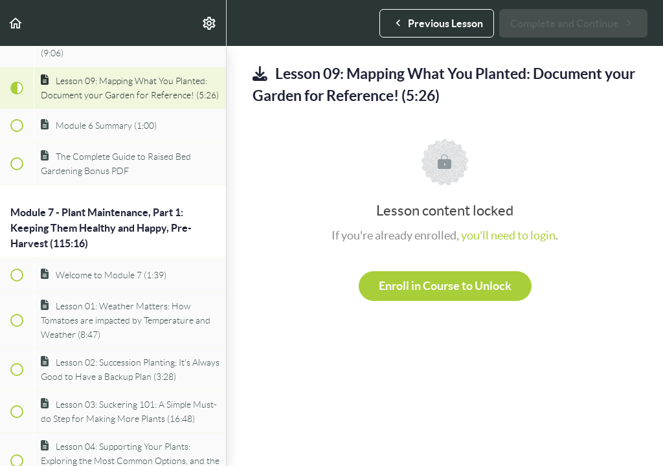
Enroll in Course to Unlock (445, 286)
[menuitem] (210, 23)
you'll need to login (508, 235)
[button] (16, 23)
